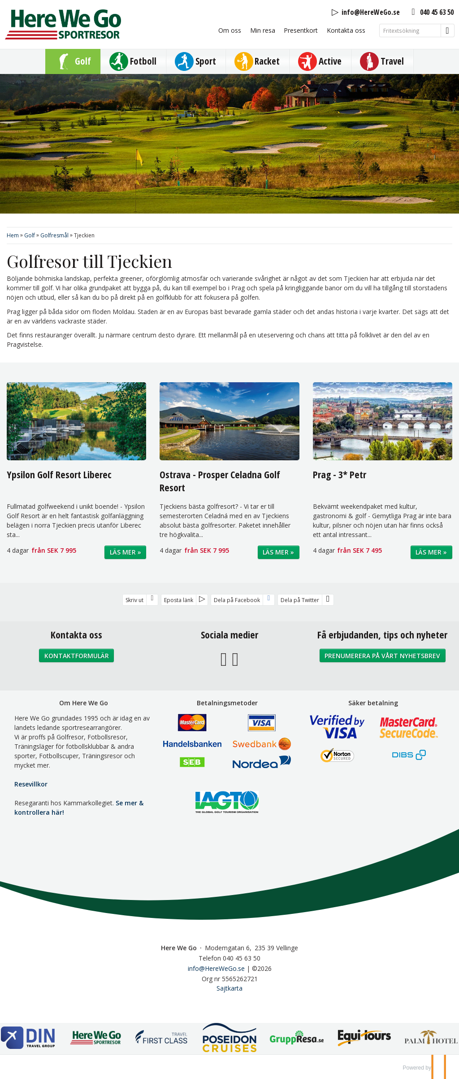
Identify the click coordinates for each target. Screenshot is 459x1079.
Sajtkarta (229, 988)
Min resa (262, 30)
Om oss (229, 30)
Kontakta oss (346, 30)
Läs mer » (125, 552)
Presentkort (301, 30)
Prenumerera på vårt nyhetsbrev (382, 655)
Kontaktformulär (76, 655)
